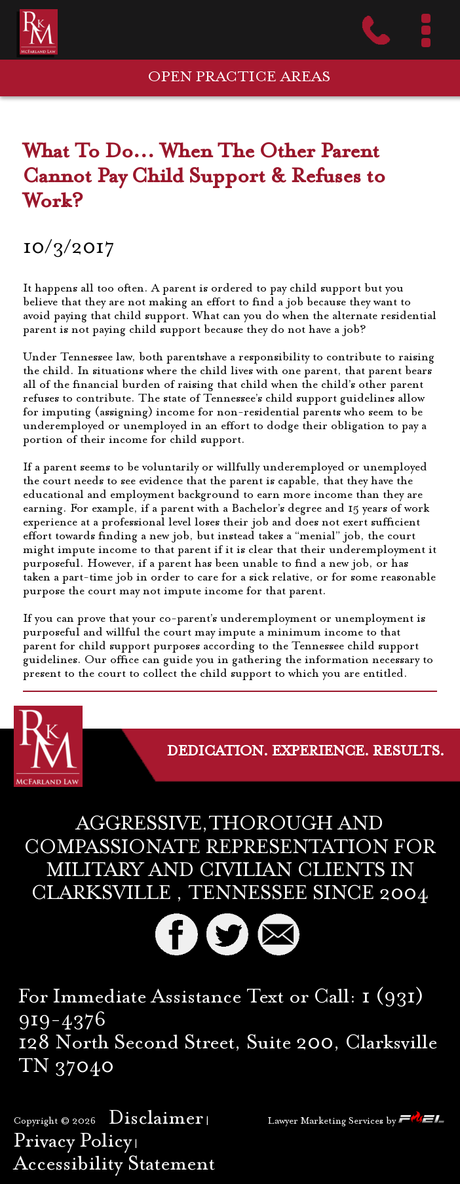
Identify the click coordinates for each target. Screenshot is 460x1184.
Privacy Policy (73, 1142)
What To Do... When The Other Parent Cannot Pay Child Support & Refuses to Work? (204, 177)
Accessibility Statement (114, 1165)
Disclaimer (156, 1119)
